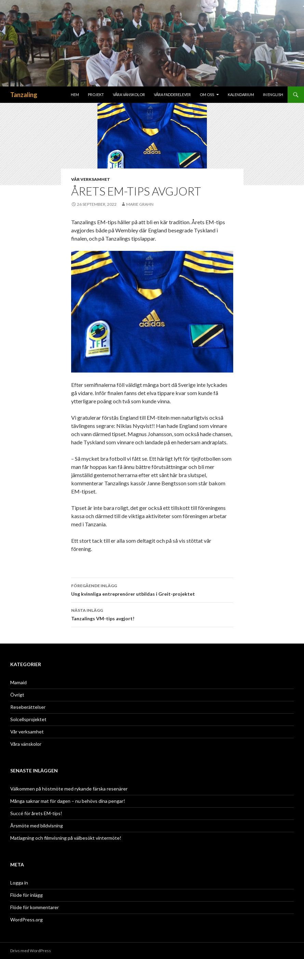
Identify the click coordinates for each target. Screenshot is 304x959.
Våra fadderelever (172, 94)
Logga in (19, 883)
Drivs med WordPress (30, 950)
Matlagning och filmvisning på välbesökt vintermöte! (65, 838)
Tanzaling (23, 94)
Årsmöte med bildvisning (36, 825)
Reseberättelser (27, 707)
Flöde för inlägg (26, 895)
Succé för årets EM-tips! (36, 813)
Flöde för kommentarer (34, 907)
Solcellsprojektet (28, 719)
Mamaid (18, 682)
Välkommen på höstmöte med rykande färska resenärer (69, 789)
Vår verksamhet (90, 179)
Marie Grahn (140, 204)
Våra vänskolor (25, 744)
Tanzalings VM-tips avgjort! (152, 613)
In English (273, 94)
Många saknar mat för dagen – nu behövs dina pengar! (67, 801)
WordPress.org (26, 919)
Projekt (96, 94)
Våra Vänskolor (129, 94)
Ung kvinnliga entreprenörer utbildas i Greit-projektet (152, 589)
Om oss (207, 94)
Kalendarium (241, 94)
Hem (75, 94)
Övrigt (17, 695)
